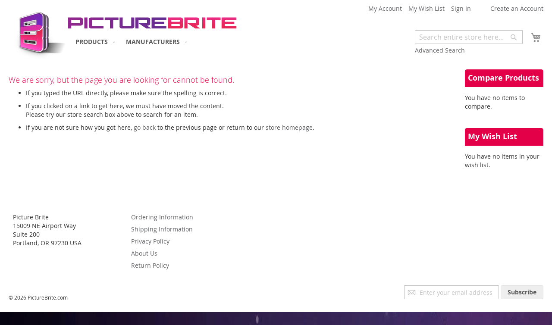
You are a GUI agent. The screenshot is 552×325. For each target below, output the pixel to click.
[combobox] (469, 37)
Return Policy (150, 265)
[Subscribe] (522, 292)
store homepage (289, 127)
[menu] (129, 41)
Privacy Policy (150, 241)
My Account (385, 8)
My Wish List (426, 8)
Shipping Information (162, 229)
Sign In (461, 8)
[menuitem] (93, 41)
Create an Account (516, 8)
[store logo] (38, 32)
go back (145, 127)
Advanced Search (440, 50)
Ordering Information (162, 217)
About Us (144, 253)
